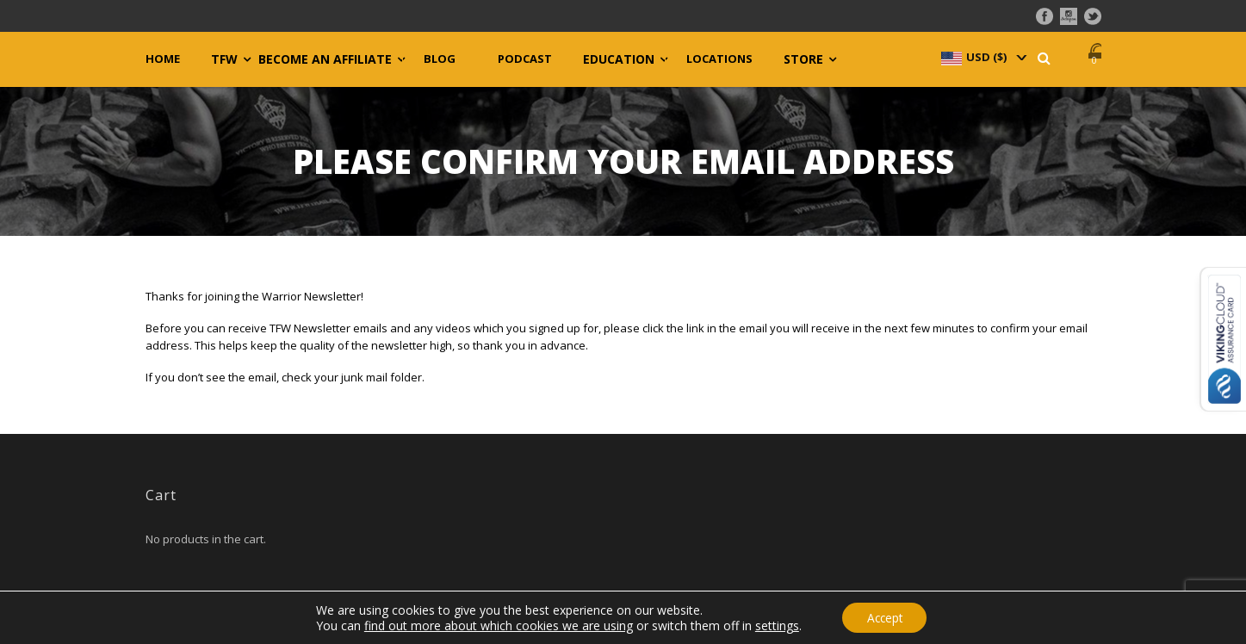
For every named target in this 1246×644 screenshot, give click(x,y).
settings (775, 625)
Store (803, 59)
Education (618, 59)
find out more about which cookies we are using (496, 624)
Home (163, 59)
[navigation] (982, 56)
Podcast (525, 59)
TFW (224, 59)
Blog (440, 59)
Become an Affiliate (325, 59)
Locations (719, 59)
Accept (884, 617)
